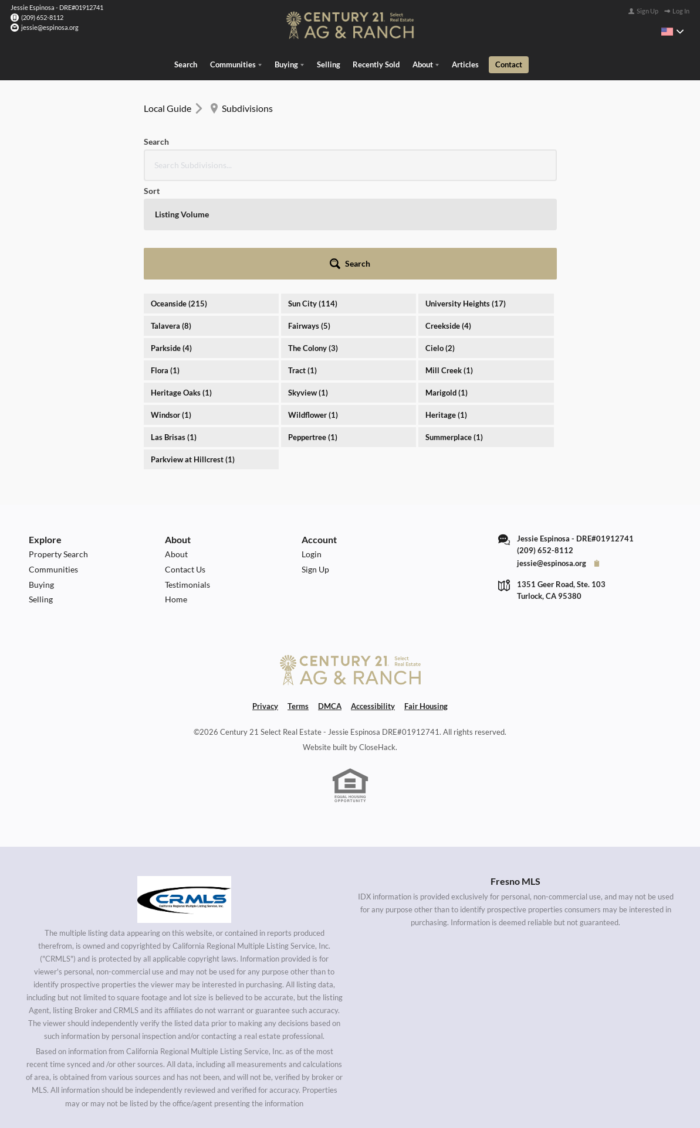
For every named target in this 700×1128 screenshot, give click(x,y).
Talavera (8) (171, 224)
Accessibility (373, 604)
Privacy (265, 604)
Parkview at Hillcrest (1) (193, 358)
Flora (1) (165, 269)
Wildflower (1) (313, 313)
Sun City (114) (312, 202)
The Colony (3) (313, 246)
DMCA (329, 604)
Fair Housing (426, 604)
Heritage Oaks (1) (181, 291)
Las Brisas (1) (174, 335)
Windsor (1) (171, 313)
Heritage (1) (446, 313)
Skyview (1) (308, 291)
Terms (298, 604)
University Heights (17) (465, 202)
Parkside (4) (171, 246)
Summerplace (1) (454, 335)
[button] (525, 162)
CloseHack (377, 645)
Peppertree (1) (312, 335)
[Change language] (672, 31)
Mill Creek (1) (449, 269)
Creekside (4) (448, 224)
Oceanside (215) (179, 202)
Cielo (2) (440, 246)
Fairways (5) (309, 224)
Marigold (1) (446, 291)
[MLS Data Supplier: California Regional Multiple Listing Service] (184, 798)
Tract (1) (302, 269)
